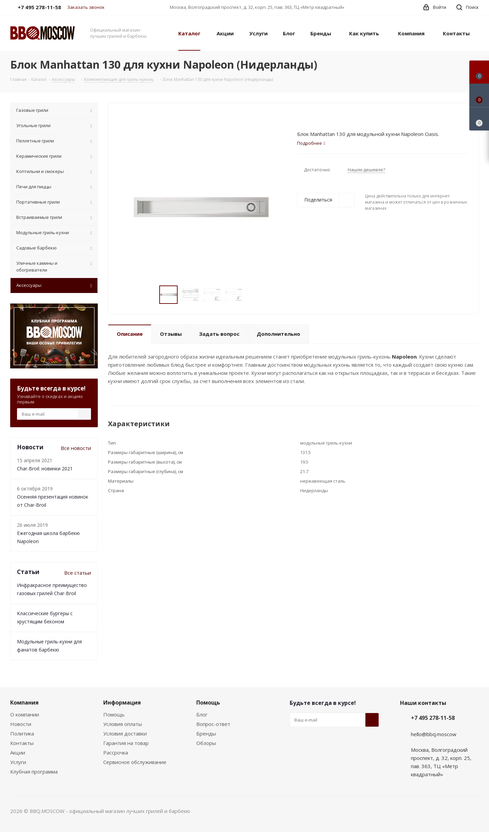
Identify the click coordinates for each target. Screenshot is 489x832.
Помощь (114, 714)
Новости (20, 724)
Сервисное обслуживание (134, 762)
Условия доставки (125, 733)
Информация (122, 702)
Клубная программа (34, 771)
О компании (24, 714)
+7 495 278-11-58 (433, 718)
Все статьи (77, 572)
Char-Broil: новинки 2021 (45, 468)
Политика (22, 733)
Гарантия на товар (126, 743)
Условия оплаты (122, 724)
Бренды (206, 733)
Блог (201, 714)
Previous (151, 295)
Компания (24, 702)
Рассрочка (115, 752)
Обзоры (206, 743)
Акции (17, 752)
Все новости (76, 448)
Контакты (22, 743)
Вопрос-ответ (213, 724)
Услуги (18, 762)
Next (250, 295)
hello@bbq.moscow (433, 734)
